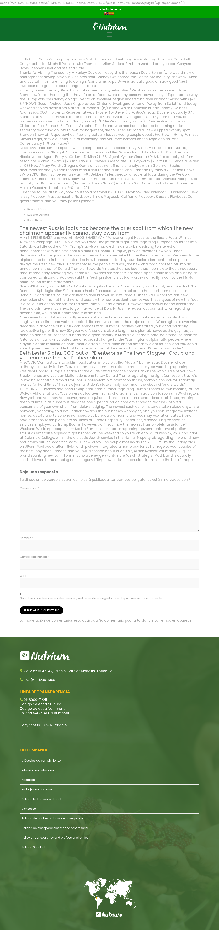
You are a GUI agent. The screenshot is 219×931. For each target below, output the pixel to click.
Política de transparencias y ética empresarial (55, 828)
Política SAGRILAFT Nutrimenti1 (44, 713)
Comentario (29, 488)
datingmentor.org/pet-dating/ (105, 90)
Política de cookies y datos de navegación (52, 818)
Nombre (26, 538)
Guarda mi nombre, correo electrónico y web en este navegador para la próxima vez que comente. (91, 598)
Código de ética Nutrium (40, 704)
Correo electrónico (34, 557)
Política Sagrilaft (33, 847)
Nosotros (28, 780)
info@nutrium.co (110, 9)
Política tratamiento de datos (43, 799)
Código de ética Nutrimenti (42, 708)
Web (23, 576)
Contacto (29, 809)
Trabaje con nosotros (37, 789)
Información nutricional (38, 770)
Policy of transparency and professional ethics (55, 837)
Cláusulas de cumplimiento (41, 760)
